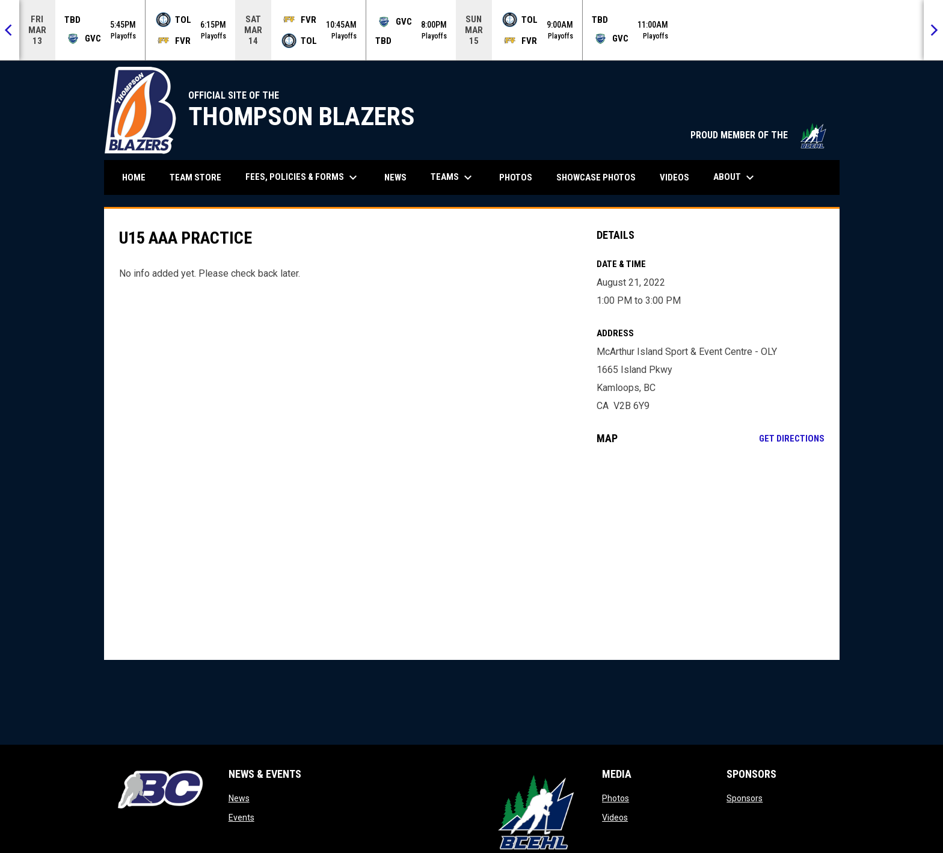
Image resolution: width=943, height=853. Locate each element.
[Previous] (9, 30)
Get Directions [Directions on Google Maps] (792, 438)
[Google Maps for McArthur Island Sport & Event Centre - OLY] (711, 552)
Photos (615, 798)
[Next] (933, 30)
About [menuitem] (735, 177)
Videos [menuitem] (674, 177)
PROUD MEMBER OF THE (759, 135)
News (239, 798)
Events (241, 817)
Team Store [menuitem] (200, 177)
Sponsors (744, 798)
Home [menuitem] (134, 177)
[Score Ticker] (471, 30)
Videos (615, 817)
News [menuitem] (395, 177)
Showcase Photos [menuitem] (600, 177)
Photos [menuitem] (515, 177)
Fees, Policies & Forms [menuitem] (302, 177)
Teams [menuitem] (453, 177)
